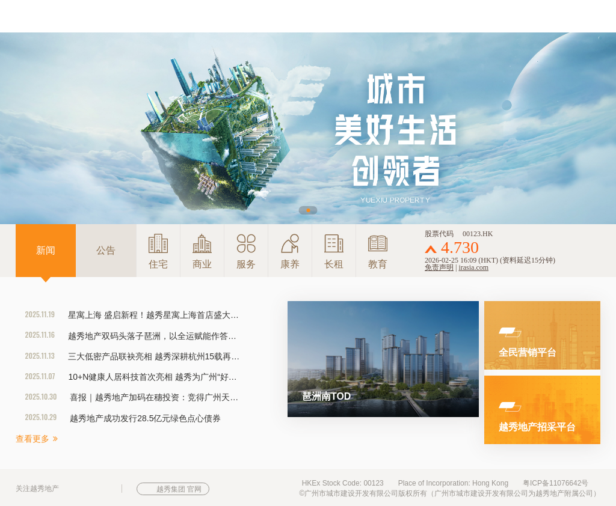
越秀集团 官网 (179, 489)
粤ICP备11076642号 (555, 483)
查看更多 (37, 439)
